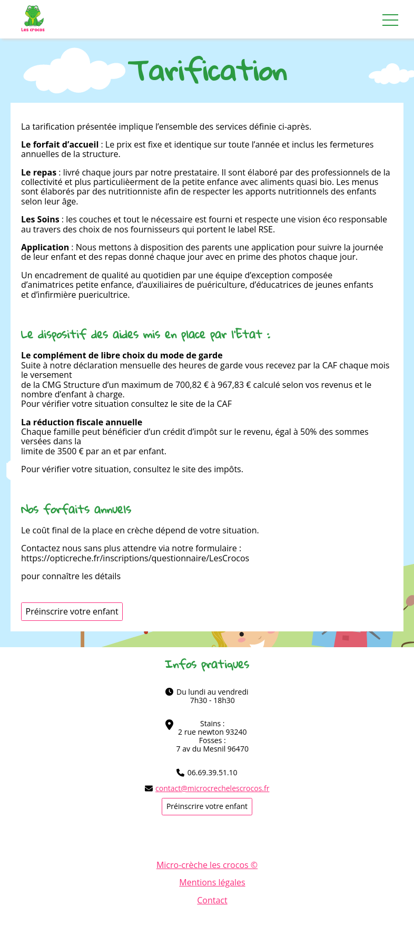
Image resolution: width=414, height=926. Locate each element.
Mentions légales (212, 882)
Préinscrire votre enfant (72, 611)
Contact (212, 900)
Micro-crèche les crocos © (207, 865)
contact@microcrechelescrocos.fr (207, 788)
